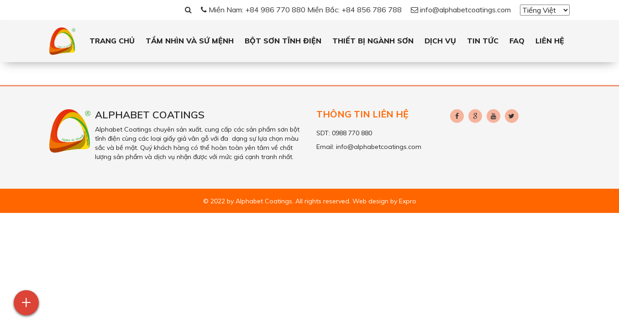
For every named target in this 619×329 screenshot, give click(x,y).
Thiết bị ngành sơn (373, 40)
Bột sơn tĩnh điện (283, 40)
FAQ (517, 40)
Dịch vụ (440, 40)
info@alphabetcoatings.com (461, 9)
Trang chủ (112, 40)
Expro (407, 201)
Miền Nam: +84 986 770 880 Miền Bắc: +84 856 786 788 (301, 9)
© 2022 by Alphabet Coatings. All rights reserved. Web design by (301, 201)
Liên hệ (549, 40)
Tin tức (482, 40)
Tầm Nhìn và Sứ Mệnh (190, 40)
